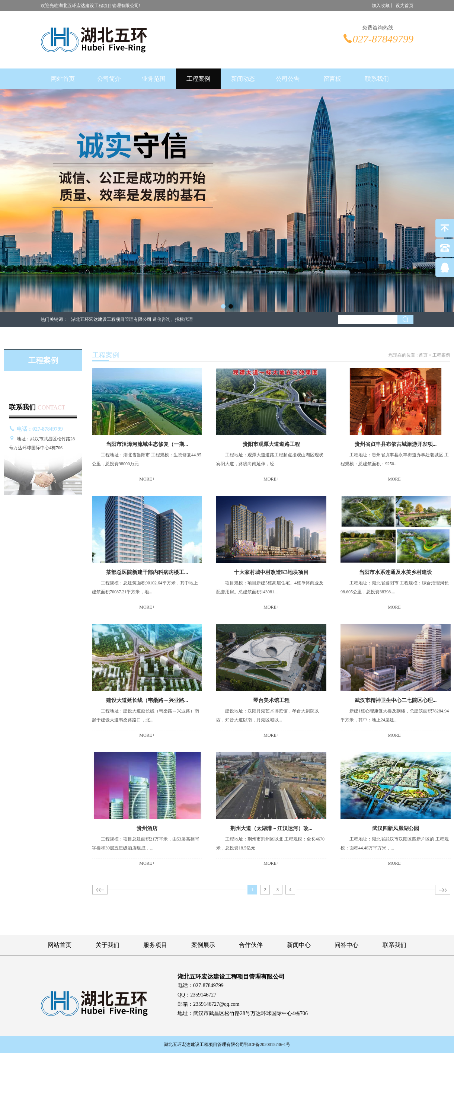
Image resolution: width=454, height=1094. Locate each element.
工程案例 (198, 79)
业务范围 (154, 79)
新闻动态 (243, 79)
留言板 (332, 79)
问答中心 (346, 945)
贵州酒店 (147, 828)
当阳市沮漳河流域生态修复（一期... (147, 444)
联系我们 (377, 79)
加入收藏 (381, 5)
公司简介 (109, 79)
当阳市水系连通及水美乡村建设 (395, 572)
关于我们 (107, 945)
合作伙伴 (251, 945)
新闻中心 (299, 945)
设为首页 (404, 5)
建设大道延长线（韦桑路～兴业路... (147, 700)
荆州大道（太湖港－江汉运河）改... (271, 828)
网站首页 (63, 79)
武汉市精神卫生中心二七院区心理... (396, 700)
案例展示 (203, 945)
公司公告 (288, 79)
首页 (423, 355)
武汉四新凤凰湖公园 (395, 828)
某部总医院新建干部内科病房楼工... (147, 572)
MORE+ (146, 479)
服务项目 (155, 945)
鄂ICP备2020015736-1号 (267, 1044)
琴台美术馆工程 (271, 700)
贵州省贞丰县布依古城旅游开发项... (396, 444)
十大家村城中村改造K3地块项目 (271, 572)
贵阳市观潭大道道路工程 (271, 444)
